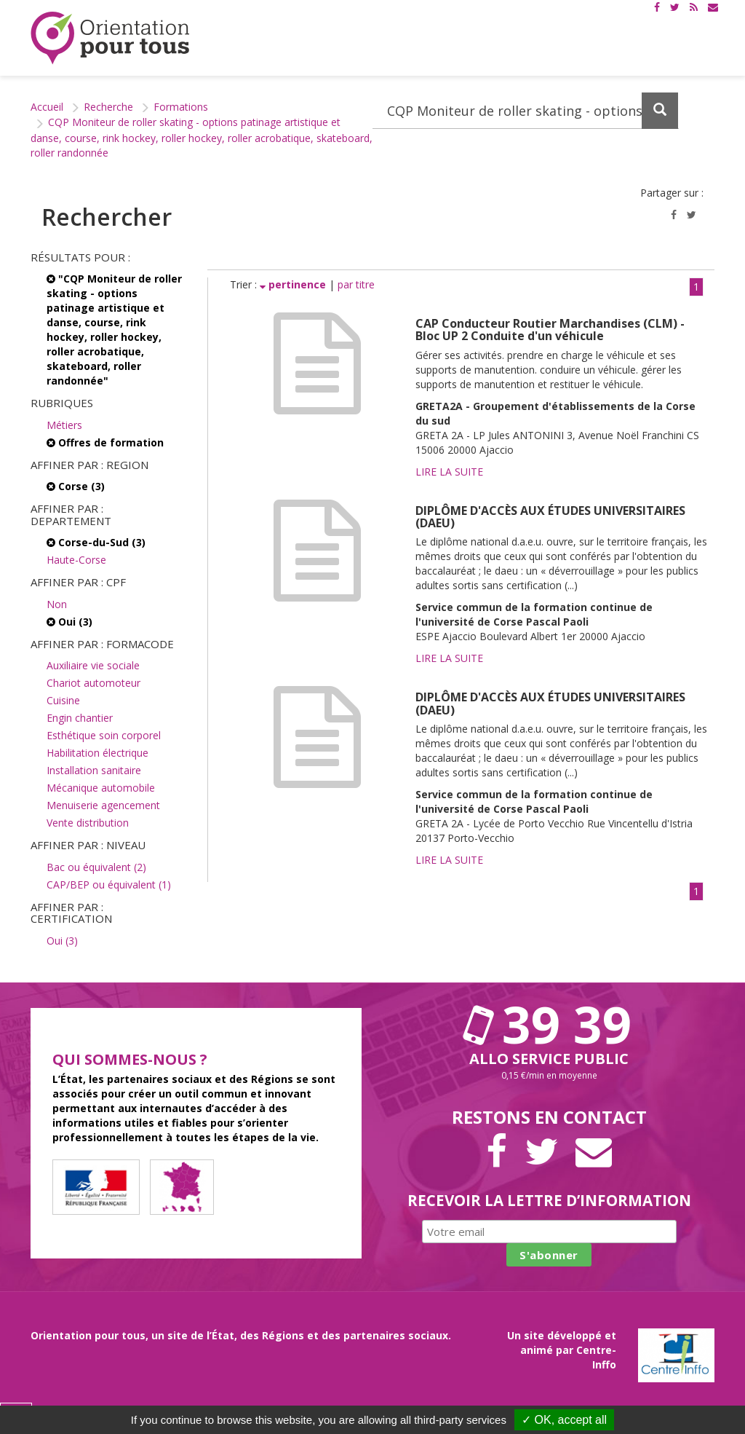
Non (57, 604)
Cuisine (63, 700)
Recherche (108, 107)
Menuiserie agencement (103, 805)
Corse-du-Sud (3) (96, 542)
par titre (356, 284)
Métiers (64, 425)
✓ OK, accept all (564, 1420)
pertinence (294, 284)
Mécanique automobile (101, 788)
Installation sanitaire (94, 770)
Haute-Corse (76, 560)
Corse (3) (76, 486)
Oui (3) (69, 622)
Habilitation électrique (97, 753)
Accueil (47, 107)
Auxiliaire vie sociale (93, 665)
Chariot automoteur (93, 683)
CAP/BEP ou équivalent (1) (109, 884)
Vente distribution (88, 823)
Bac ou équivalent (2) (96, 867)
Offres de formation (105, 442)
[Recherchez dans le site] (525, 110)
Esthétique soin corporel (104, 735)
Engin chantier (80, 718)
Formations (181, 107)
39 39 (549, 1024)
